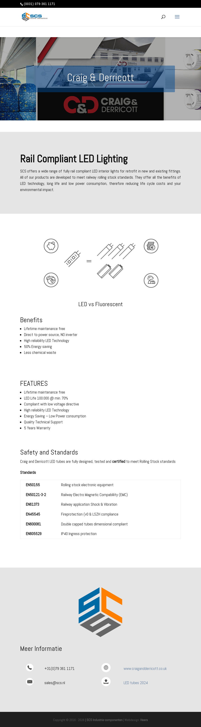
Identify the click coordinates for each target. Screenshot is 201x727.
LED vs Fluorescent (100, 304)
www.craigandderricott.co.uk (145, 668)
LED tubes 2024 (136, 682)
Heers (144, 720)
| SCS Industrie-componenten (103, 720)
